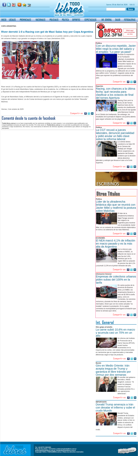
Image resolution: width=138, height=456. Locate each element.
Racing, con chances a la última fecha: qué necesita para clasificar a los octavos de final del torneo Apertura (115, 93)
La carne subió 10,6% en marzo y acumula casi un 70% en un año (115, 332)
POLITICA (65, 19)
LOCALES (12, 19)
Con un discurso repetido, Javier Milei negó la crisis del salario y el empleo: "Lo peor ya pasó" (116, 48)
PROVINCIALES (25, 19)
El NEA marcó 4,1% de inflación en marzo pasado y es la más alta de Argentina (115, 243)
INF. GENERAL (106, 19)
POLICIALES (54, 19)
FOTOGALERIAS (129, 19)
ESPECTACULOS (90, 19)
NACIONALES (40, 19)
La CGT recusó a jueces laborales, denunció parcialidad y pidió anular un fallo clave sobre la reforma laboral (115, 134)
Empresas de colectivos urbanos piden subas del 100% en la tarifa (116, 279)
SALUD (117, 19)
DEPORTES (76, 19)
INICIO (3, 19)
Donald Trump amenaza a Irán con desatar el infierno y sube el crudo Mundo (115, 407)
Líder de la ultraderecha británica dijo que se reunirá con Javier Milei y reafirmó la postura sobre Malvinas (116, 206)
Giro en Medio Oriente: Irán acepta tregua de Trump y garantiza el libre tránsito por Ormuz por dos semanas (113, 370)
